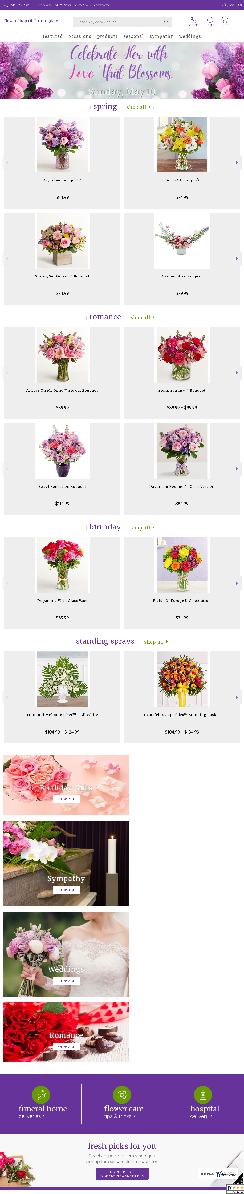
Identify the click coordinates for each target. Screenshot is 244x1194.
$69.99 (62, 618)
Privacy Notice (177, 1190)
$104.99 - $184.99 (182, 732)
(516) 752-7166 (19, 5)
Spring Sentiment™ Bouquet (62, 276)
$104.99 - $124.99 (62, 732)
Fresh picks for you (122, 996)
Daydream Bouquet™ (62, 180)
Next (238, 163)
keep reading (141, 1049)
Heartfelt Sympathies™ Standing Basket (182, 715)
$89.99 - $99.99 (182, 407)
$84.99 (62, 197)
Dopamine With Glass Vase (62, 600)
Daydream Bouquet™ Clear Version (182, 486)
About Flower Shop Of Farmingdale (31, 1041)
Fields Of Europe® (182, 180)
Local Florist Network (204, 1190)
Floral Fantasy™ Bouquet (182, 390)
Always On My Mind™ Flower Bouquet (62, 390)
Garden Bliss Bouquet (182, 276)
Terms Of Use (154, 1190)
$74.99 (182, 197)
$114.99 (62, 503)
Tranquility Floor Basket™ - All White (62, 715)
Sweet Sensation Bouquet (62, 486)
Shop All (136, 107)
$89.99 (62, 407)
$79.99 (182, 293)
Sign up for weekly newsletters (122, 1017)
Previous (6, 163)
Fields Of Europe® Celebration (182, 600)
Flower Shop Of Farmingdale (30, 20)
